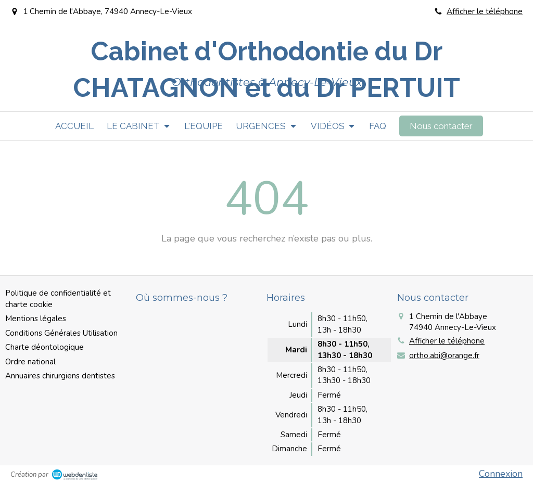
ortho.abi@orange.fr (444, 355)
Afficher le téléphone (485, 11)
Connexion (501, 473)
